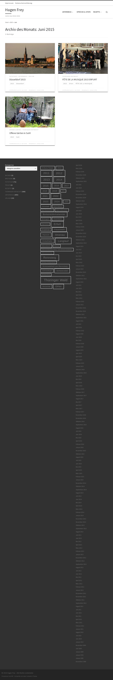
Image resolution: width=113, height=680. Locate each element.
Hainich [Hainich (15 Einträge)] (45, 235)
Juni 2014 (79, 499)
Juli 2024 (78, 211)
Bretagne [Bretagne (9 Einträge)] (45, 219)
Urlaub (8, 198)
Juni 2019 (79, 353)
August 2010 (79, 632)
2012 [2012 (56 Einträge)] (59, 173)
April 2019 (79, 357)
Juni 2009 (79, 649)
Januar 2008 (79, 652)
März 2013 (79, 548)
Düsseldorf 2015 (17, 79)
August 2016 (79, 428)
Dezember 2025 (81, 175)
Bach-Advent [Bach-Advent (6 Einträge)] (58, 206)
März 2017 (79, 409)
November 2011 (81, 597)
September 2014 (81, 490)
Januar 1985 (79, 658)
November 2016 (81, 418)
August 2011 (79, 606)
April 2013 (79, 545)
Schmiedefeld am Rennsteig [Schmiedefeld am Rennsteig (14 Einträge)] (55, 266)
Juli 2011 (78, 610)
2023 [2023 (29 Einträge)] (45, 201)
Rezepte (8, 188)
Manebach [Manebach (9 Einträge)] (46, 246)
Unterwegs (9, 195)
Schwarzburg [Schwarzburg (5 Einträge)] (46, 274)
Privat (7, 185)
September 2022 (81, 279)
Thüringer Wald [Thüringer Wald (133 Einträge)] (55, 280)
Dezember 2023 (81, 233)
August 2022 (79, 282)
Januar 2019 (79, 366)
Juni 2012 (79, 574)
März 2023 (79, 262)
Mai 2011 (78, 616)
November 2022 (81, 272)
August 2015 (79, 457)
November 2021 (81, 311)
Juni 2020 (79, 337)
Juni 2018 (79, 376)
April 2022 (79, 295)
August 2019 (79, 350)
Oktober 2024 (80, 201)
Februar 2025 (80, 191)
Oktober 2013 (80, 525)
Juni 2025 (79, 188)
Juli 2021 (78, 324)
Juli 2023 (78, 249)
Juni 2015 (79, 464)
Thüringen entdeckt (13, 192)
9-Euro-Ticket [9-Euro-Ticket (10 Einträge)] (47, 168)
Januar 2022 (79, 305)
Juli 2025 (78, 185)
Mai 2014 (78, 503)
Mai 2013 (78, 541)
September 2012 (81, 564)
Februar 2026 (80, 172)
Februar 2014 (80, 512)
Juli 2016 (78, 431)
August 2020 (79, 334)
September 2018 (81, 373)
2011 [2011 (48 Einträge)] (46, 173)
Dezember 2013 (81, 519)
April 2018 (79, 383)
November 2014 (81, 483)
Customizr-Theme (31, 676)
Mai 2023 (78, 256)
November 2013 (81, 522)
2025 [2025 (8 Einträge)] (66, 201)
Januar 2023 (79, 269)
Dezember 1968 (81, 662)
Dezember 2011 (81, 593)
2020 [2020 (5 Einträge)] (63, 191)
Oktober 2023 (80, 240)
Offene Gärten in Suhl (20, 133)
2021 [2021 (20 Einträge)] (45, 196)
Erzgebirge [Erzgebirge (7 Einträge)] (46, 229)
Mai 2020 (78, 340)
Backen (8, 175)
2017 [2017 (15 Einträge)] (66, 186)
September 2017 (81, 395)
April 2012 (79, 580)
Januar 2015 (79, 480)
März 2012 (79, 584)
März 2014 (79, 509)
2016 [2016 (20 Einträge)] (56, 186)
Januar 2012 (79, 590)
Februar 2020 (80, 344)
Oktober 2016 (80, 421)
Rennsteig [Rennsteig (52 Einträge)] (49, 257)
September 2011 (81, 603)
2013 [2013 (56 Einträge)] (46, 179)
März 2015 (79, 473)
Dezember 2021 (81, 308)
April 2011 (79, 619)
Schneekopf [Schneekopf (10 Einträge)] (47, 271)
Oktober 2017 (80, 392)
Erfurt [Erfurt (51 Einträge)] (57, 224)
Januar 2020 (79, 347)
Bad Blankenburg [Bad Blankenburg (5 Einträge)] (47, 210)
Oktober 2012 (80, 561)
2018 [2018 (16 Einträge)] (45, 191)
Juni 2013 (79, 538)
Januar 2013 (79, 554)
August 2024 (79, 207)
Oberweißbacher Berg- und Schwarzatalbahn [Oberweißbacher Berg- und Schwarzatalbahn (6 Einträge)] (57, 249)
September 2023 (81, 243)
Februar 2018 (80, 389)
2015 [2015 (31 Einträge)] (46, 185)
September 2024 (81, 204)
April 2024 (79, 220)
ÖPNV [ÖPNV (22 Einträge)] (58, 286)
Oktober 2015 (80, 454)
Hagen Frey (11, 673)
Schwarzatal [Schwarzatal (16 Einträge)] (62, 271)
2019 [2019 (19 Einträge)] (54, 191)
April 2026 (79, 165)
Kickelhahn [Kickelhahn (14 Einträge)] (47, 241)
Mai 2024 (78, 217)
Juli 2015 (78, 460)
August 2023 (79, 246)
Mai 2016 (78, 438)
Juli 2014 (78, 496)
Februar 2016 (80, 444)
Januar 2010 (79, 642)
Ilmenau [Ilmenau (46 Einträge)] (60, 234)
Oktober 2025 (80, 178)
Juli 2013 (78, 535)
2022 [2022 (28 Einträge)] (56, 196)
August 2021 (79, 321)
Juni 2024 (79, 214)
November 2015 (81, 451)
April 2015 (79, 470)
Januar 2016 (79, 447)
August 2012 (79, 567)
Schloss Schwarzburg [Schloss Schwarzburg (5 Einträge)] (48, 262)
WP (12, 676)
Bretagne (9, 179)
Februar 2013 (80, 551)
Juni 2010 (79, 639)
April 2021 (79, 327)
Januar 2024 (79, 230)
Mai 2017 (78, 402)
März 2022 (79, 298)
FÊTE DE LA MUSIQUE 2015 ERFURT (79, 79)
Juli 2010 (78, 636)
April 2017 (79, 405)
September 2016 (81, 425)
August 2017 (79, 399)
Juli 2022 (78, 285)
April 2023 (79, 259)
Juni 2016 (79, 434)
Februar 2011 (80, 626)
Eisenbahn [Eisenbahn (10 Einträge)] (58, 219)
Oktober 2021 (80, 314)
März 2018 (79, 386)
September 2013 (81, 529)
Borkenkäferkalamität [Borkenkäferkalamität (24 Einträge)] (54, 214)
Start (6, 22)
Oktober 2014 (80, 486)
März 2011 (79, 623)
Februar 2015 (80, 477)
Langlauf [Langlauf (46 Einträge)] (63, 241)
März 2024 (79, 224)
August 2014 (79, 493)
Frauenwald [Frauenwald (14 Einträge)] (59, 229)
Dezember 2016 (81, 415)
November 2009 (81, 645)
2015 (11, 22)
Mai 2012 (78, 577)
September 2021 (81, 318)
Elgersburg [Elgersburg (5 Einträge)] (45, 224)
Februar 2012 (80, 587)
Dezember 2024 (81, 194)
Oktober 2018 (80, 369)
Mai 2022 (78, 292)
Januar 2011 (79, 629)
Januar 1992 (79, 655)
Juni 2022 (79, 288)
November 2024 (81, 198)
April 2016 (79, 441)
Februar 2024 (80, 227)
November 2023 (81, 237)
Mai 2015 (78, 467)
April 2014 (79, 506)
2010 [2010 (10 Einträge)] (60, 168)
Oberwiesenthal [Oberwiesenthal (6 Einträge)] (47, 253)
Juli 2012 (78, 571)
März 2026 (79, 168)
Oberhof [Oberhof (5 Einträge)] (56, 246)
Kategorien (9, 165)
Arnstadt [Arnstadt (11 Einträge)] (45, 206)
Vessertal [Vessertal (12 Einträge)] (46, 286)
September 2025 (81, 181)
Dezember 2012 (81, 558)
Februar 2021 (80, 331)
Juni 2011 (79, 613)
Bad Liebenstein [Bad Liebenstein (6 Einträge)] (61, 210)
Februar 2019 (80, 363)
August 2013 (79, 532)
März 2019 (79, 360)
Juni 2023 (79, 253)
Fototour (9, 182)
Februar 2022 (80, 301)
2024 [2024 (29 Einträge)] (57, 201)
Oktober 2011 (80, 600)
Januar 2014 (79, 515)
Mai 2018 (78, 379)
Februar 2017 (80, 412)
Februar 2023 (80, 266)
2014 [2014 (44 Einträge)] (59, 179)
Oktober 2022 (80, 275)
